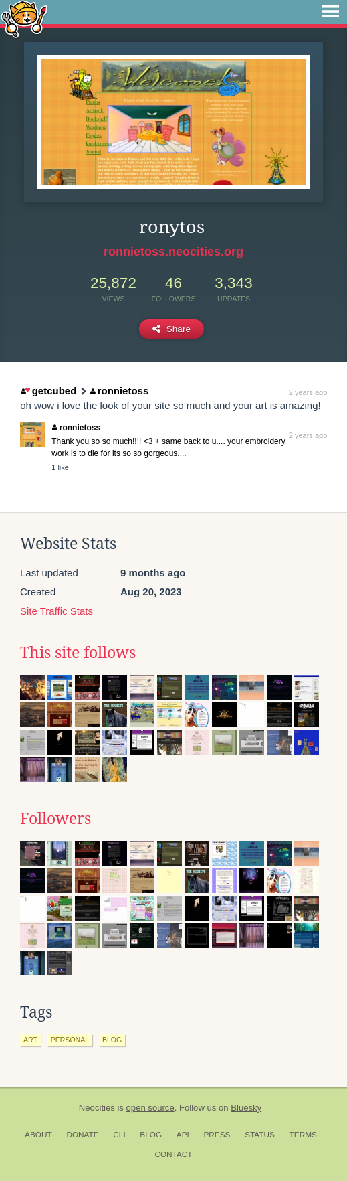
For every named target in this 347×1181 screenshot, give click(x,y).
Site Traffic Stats (56, 611)
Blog (151, 1134)
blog (112, 1040)
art (30, 1040)
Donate (82, 1134)
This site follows (78, 652)
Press (216, 1134)
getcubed (48, 390)
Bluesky (246, 1108)
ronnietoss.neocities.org (173, 251)
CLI (119, 1134)
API (183, 1134)
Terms (303, 1134)
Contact (173, 1154)
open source (150, 1108)
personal (70, 1040)
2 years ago (308, 392)
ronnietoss (119, 390)
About (38, 1134)
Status (260, 1134)
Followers (55, 819)
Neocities (97, 1108)
